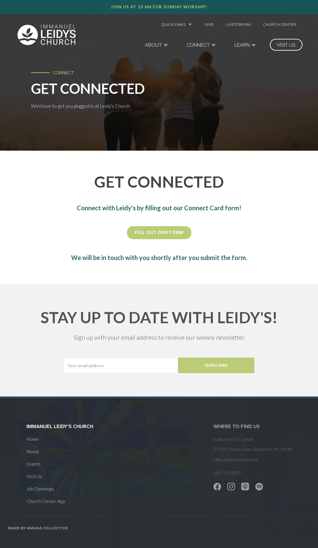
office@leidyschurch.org (235, 459)
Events (33, 464)
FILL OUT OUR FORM (159, 232)
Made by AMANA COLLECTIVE (38, 528)
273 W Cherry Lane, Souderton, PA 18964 (253, 449)
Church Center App (45, 501)
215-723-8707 (227, 473)
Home (32, 439)
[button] (176, 22)
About (32, 451)
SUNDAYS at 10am (233, 439)
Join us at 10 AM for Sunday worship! (159, 6)
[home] (47, 34)
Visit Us (34, 476)
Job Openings (40, 488)
